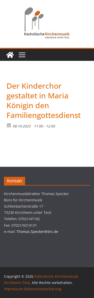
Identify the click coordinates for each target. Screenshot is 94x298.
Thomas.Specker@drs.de (37, 231)
